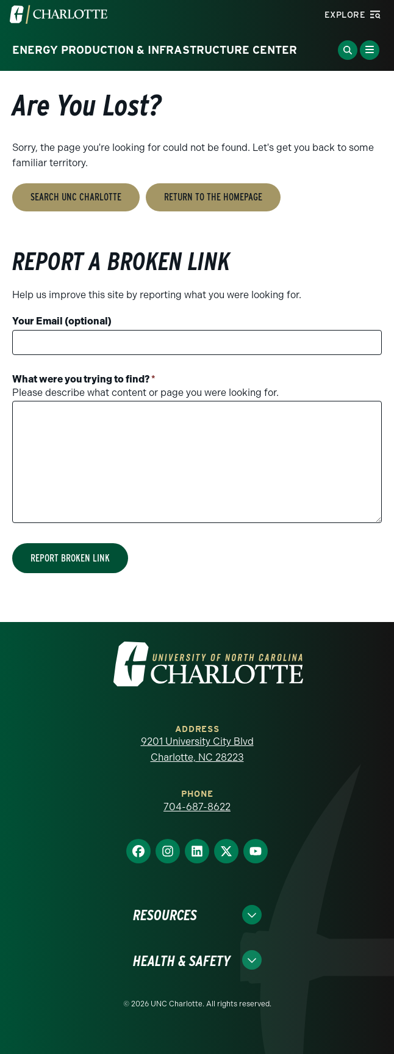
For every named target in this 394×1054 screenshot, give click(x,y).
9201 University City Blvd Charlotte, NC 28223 (197, 749)
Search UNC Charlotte (75, 197)
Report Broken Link (70, 558)
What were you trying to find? (84, 379)
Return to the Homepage (213, 197)
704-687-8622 (197, 807)
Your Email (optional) (62, 321)
